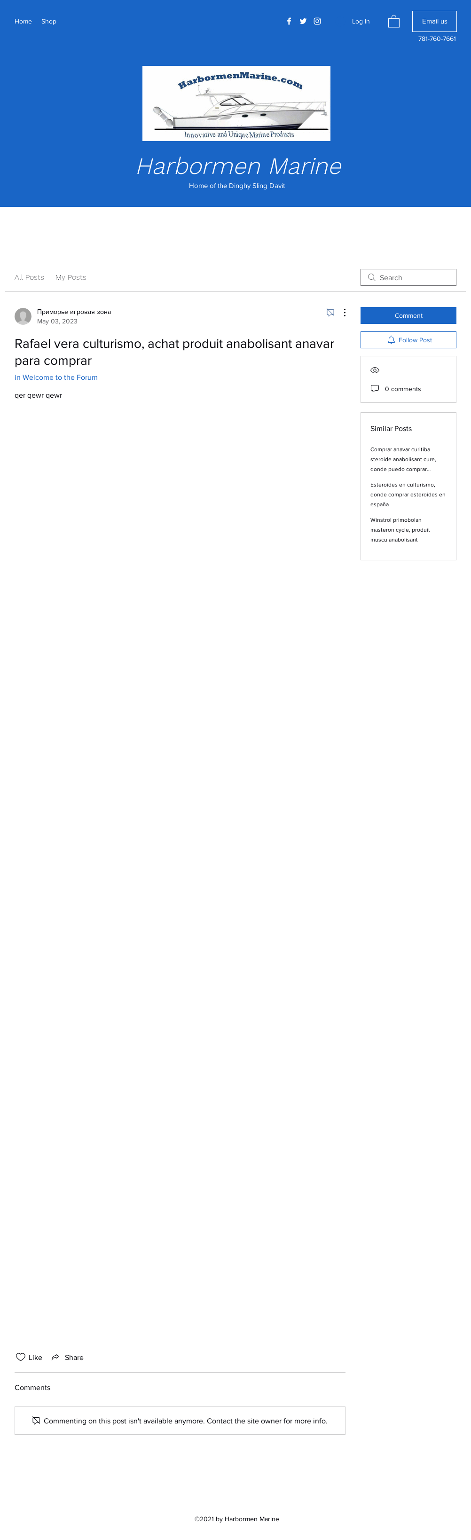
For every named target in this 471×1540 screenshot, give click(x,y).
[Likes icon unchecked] (21, 1357)
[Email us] (434, 21)
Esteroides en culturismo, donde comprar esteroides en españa (408, 494)
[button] (394, 21)
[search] (408, 277)
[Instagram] (317, 21)
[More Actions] (339, 312)
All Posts (29, 277)
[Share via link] (67, 1357)
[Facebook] (289, 21)
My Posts (70, 277)
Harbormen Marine (238, 166)
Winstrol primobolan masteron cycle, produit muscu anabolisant (400, 530)
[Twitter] (303, 21)
